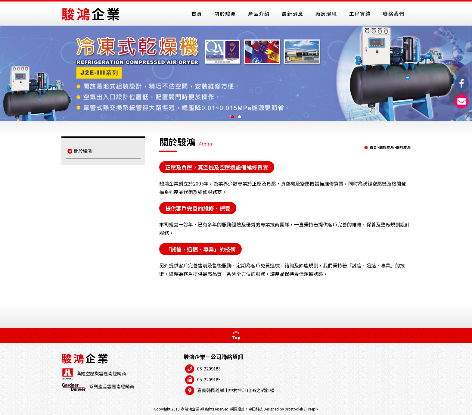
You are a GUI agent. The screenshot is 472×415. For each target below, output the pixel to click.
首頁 (373, 147)
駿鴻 (91, 13)
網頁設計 (237, 408)
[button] (232, 117)
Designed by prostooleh (283, 408)
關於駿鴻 (79, 151)
